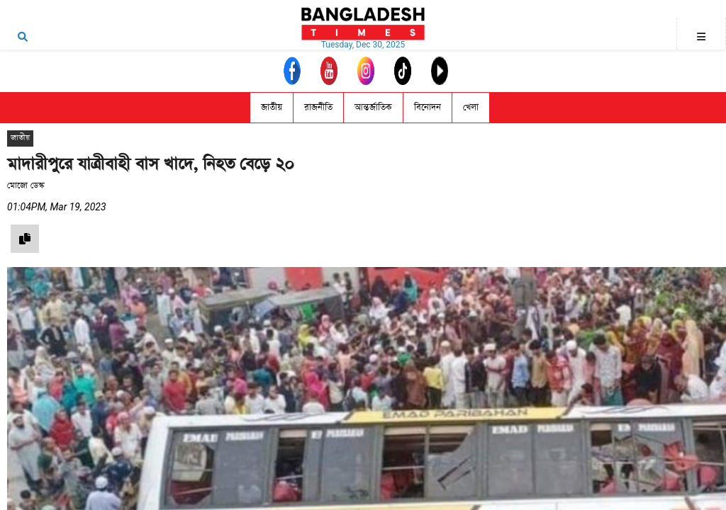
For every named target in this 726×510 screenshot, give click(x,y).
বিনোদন (427, 107)
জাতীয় (271, 107)
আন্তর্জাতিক (373, 107)
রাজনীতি (318, 107)
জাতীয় (20, 137)
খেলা (471, 107)
